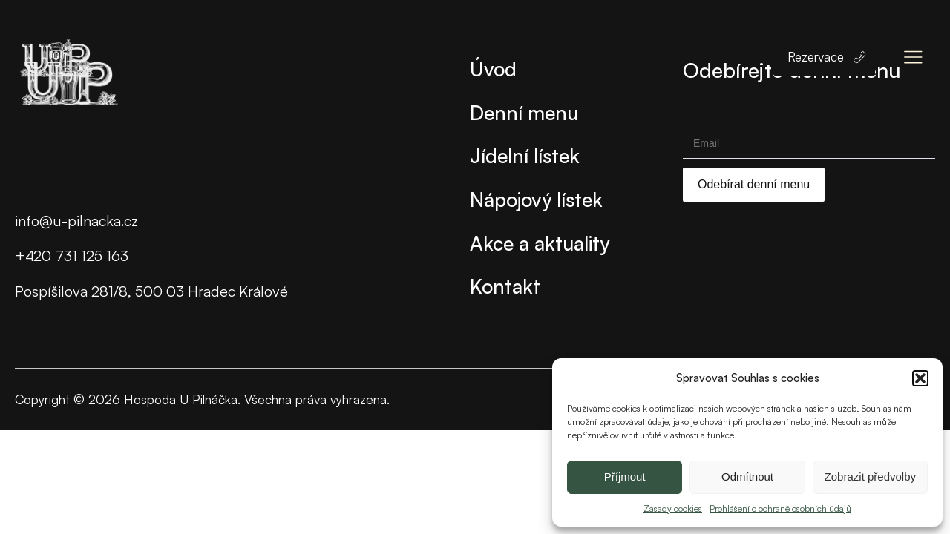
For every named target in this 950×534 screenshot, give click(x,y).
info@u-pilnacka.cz (76, 220)
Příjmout (625, 476)
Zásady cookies (672, 508)
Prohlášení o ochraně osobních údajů (780, 508)
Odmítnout (747, 476)
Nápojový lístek (536, 199)
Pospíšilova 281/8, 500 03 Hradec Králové (151, 291)
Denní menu (524, 112)
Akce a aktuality (539, 243)
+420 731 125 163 (71, 255)
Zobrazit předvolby (870, 476)
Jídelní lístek (525, 155)
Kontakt (505, 286)
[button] (920, 378)
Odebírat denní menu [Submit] (754, 184)
